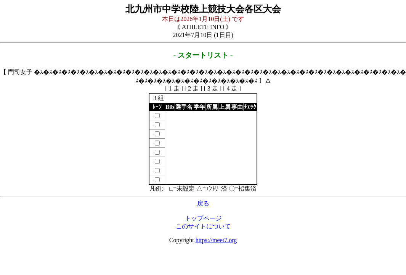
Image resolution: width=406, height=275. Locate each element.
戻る (203, 203)
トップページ (203, 218)
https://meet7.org (216, 240)
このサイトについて (203, 226)
